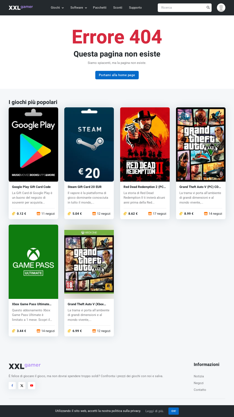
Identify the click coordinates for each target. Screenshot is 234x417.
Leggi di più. (154, 411)
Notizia (199, 376)
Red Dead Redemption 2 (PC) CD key (144, 187)
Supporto (135, 7)
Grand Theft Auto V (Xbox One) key (86, 304)
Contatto (200, 390)
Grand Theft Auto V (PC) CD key (199, 187)
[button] (221, 7)
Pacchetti (99, 7)
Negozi (199, 383)
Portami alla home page (117, 75)
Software (78, 7)
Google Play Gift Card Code (31, 187)
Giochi (57, 7)
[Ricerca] (185, 7)
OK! (173, 411)
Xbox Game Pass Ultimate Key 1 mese (30, 304)
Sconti (117, 7)
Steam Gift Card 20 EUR (85, 187)
